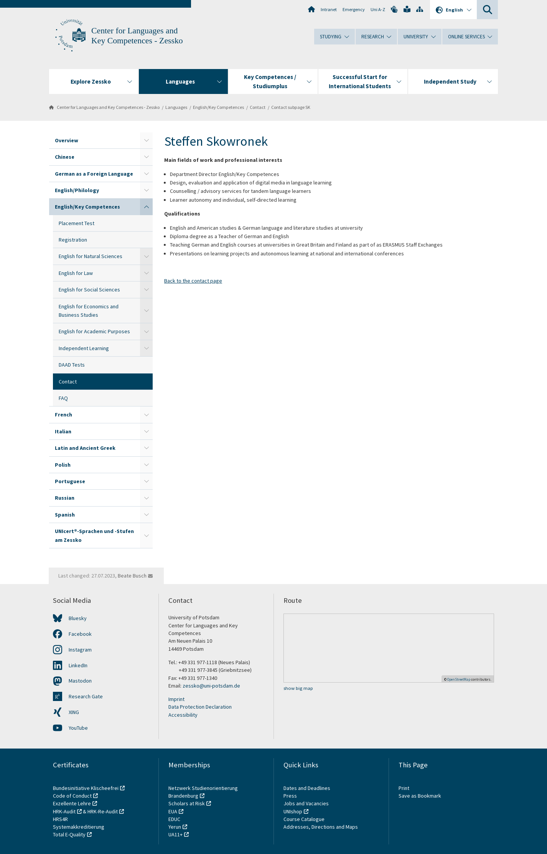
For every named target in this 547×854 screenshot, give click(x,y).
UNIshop (292, 811)
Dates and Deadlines (306, 788)
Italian (63, 431)
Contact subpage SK (290, 107)
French (63, 414)
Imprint (176, 699)
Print (404, 788)
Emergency (354, 9)
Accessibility (183, 714)
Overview (66, 140)
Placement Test (76, 223)
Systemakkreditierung (78, 826)
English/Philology (77, 190)
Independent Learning (84, 348)
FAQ (63, 398)
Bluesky (78, 618)
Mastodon (80, 680)
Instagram (80, 649)
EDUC (174, 819)
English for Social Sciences (89, 289)
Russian (64, 497)
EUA (172, 811)
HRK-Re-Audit (102, 811)
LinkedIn (78, 665)
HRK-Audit (64, 811)
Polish (63, 464)
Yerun (174, 826)
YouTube (78, 727)
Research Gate (86, 696)
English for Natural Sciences (90, 256)
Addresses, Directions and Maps (320, 826)
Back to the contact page (193, 280)
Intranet (329, 9)
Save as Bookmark (420, 795)
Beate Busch (132, 575)
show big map (298, 688)
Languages (176, 107)
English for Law (76, 273)
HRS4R (60, 819)
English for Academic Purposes (94, 331)
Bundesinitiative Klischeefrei (86, 788)
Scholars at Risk (186, 803)
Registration (73, 239)
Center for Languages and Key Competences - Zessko (108, 107)
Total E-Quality (69, 834)
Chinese (64, 156)
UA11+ (175, 834)
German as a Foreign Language (94, 173)
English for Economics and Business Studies (89, 310)
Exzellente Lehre (72, 803)
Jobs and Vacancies (306, 803)
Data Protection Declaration (200, 706)
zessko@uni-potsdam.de (211, 685)
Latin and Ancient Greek (85, 447)
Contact (257, 107)
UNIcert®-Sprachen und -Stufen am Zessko (94, 535)
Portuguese (70, 481)
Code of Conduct (72, 795)
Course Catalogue (304, 819)
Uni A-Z (378, 9)
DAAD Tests (72, 364)
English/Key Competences (218, 107)
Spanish (65, 514)
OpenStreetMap (458, 679)
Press (290, 795)
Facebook (80, 633)
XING (74, 712)
